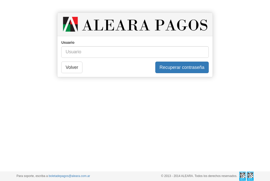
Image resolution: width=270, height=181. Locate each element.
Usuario (67, 42)
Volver (72, 67)
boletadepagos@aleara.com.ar (69, 176)
